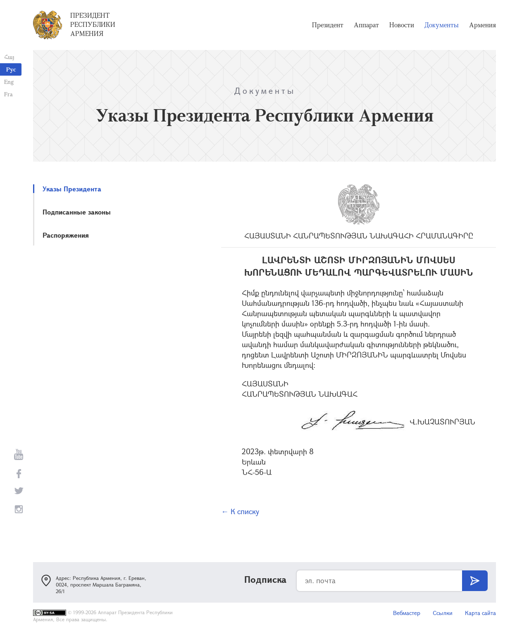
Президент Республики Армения (92, 24)
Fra (8, 94)
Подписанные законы (77, 211)
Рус (11, 69)
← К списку (240, 511)
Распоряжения (66, 235)
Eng (9, 82)
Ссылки (443, 613)
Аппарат (366, 24)
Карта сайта (480, 613)
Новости (401, 24)
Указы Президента (72, 188)
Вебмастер (406, 613)
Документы (441, 24)
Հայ (9, 57)
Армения (482, 24)
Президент (327, 24)
